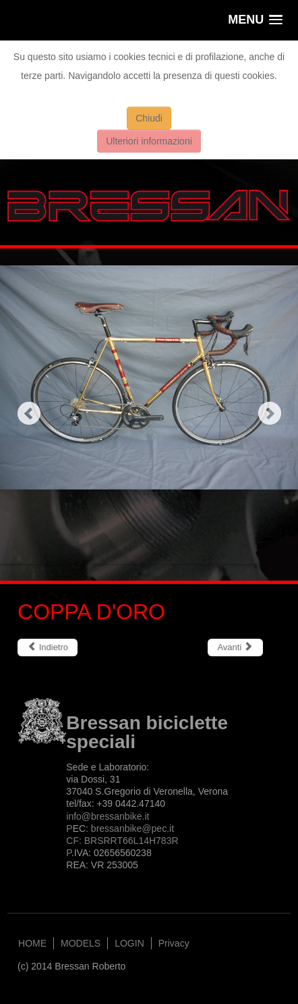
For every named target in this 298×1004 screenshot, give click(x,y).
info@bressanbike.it (107, 816)
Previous (28, 413)
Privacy (173, 943)
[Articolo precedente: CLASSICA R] (48, 647)
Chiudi (149, 118)
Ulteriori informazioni (149, 141)
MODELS (80, 943)
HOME (32, 943)
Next (269, 413)
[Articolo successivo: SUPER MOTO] (235, 647)
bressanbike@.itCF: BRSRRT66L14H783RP (122, 840)
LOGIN (129, 943)
